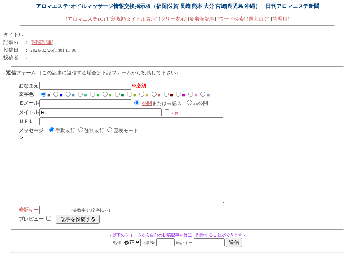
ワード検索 (231, 19)
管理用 (280, 19)
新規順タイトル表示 (133, 19)
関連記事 (42, 42)
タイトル (13, 34)
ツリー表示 (172, 19)
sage (175, 112)
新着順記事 (202, 19)
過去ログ (258, 19)
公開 (147, 103)
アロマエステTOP (87, 19)
